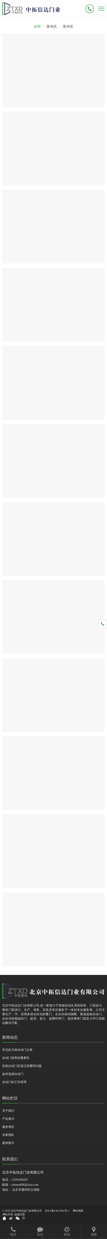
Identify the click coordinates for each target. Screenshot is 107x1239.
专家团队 (8, 1135)
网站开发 (8, 1214)
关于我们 (8, 1110)
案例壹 (68, 26)
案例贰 (52, 26)
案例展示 (8, 1143)
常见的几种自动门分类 (17, 1049)
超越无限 (20, 1214)
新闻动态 (10, 1037)
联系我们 (10, 1159)
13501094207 (19, 1179)
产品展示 (8, 1118)
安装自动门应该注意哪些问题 (22, 1066)
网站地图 (78, 1210)
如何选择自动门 (12, 1074)
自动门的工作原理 (14, 1082)
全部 (37, 26)
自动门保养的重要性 (15, 1058)
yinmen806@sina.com (25, 1184)
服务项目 (8, 1126)
